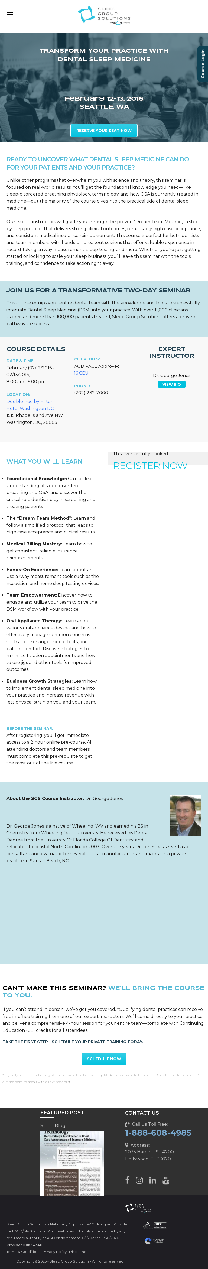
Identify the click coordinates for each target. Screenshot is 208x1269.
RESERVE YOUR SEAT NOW (104, 130)
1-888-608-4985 (158, 1133)
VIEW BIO (171, 384)
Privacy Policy (55, 1252)
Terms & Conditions (23, 1252)
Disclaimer (78, 1252)
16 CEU (81, 373)
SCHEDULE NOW (104, 1058)
